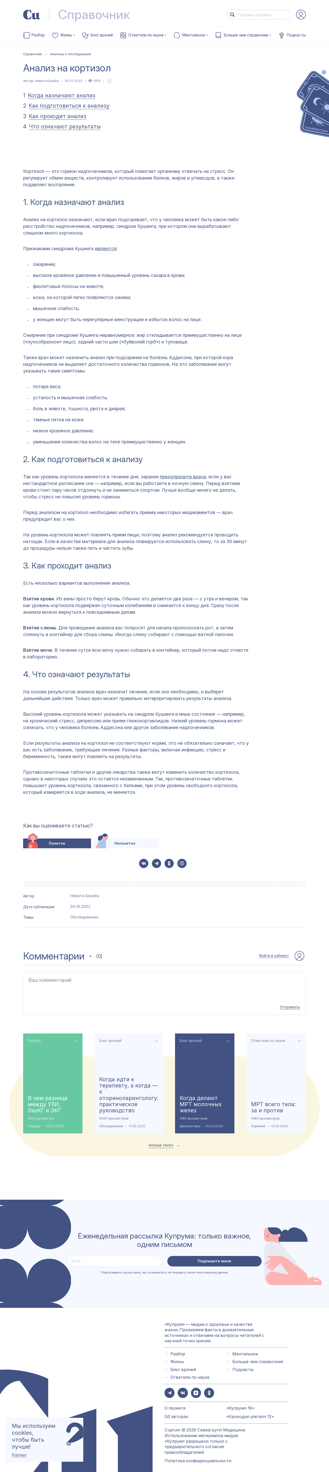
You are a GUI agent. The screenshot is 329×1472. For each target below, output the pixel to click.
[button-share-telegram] (156, 863)
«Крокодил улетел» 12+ (250, 1410)
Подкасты (296, 35)
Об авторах (176, 1410)
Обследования (84, 917)
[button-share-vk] (143, 863)
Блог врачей (101, 35)
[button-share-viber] (182, 863)
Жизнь (66, 35)
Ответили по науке (146, 35)
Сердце (34, 1121)
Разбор (38, 35)
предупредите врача (183, 476)
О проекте (175, 1402)
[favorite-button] (109, 81)
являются (105, 248)
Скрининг (258, 1121)
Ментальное (193, 35)
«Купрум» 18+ (240, 1402)
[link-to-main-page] (31, 15)
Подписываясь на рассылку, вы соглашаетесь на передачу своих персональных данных (164, 1267)
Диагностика (190, 1121)
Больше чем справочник (246, 35)
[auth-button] (301, 15)
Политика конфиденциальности (197, 1454)
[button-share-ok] (169, 863)
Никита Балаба (47, 81)
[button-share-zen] (193, 1387)
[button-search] (232, 14)
